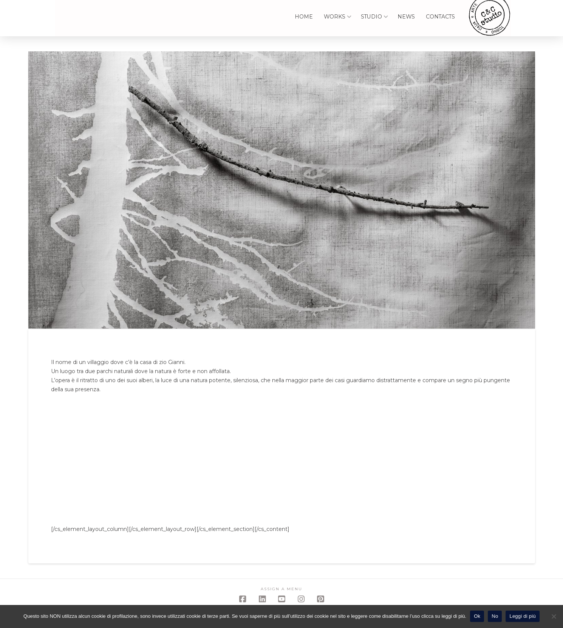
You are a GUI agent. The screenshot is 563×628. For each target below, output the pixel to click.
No (495, 616)
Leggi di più (522, 616)
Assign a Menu (281, 588)
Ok (477, 616)
